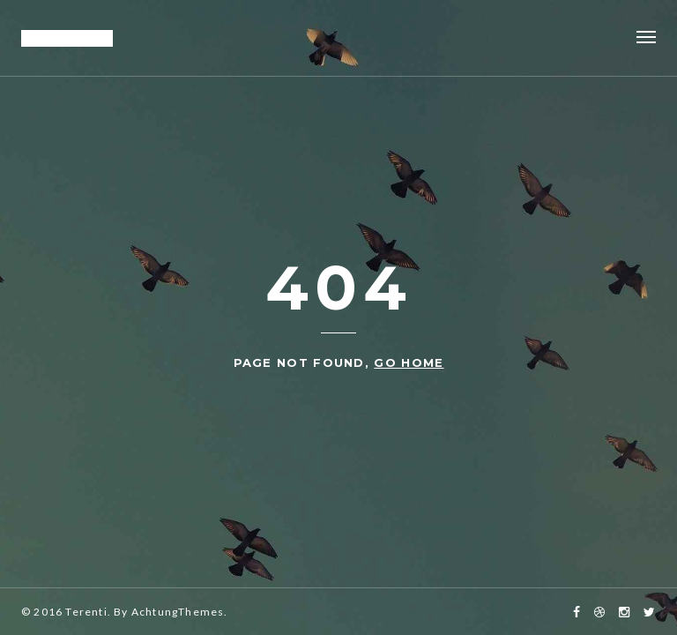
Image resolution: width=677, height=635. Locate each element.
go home (408, 362)
